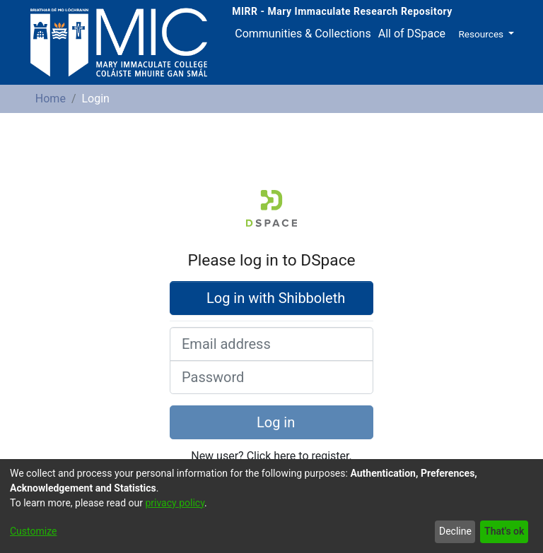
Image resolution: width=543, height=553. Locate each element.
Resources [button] (481, 33)
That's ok (502, 531)
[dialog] (271, 506)
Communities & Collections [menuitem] (300, 34)
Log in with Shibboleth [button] (271, 297)
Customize (33, 531)
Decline (452, 531)
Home (51, 99)
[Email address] (272, 344)
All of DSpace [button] (406, 34)
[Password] (272, 377)
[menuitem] (410, 33)
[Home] (119, 42)
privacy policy (182, 503)
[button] (482, 132)
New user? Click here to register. (272, 456)
